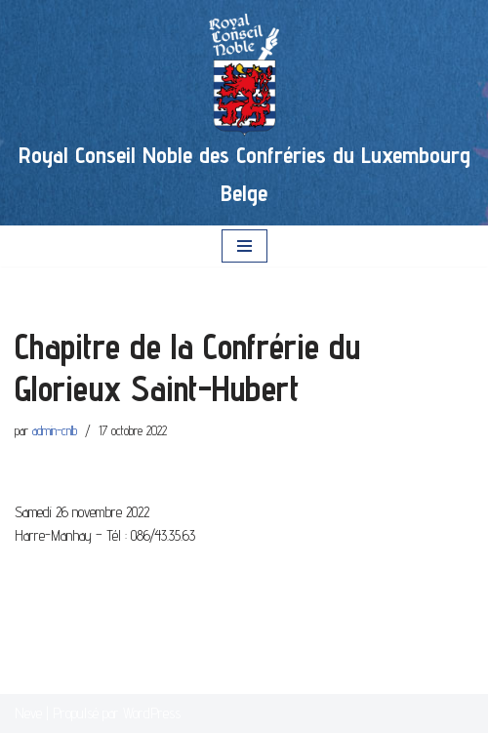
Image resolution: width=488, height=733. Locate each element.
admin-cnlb (54, 430)
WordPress (152, 713)
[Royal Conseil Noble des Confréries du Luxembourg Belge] (244, 113)
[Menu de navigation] (244, 246)
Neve (28, 713)
